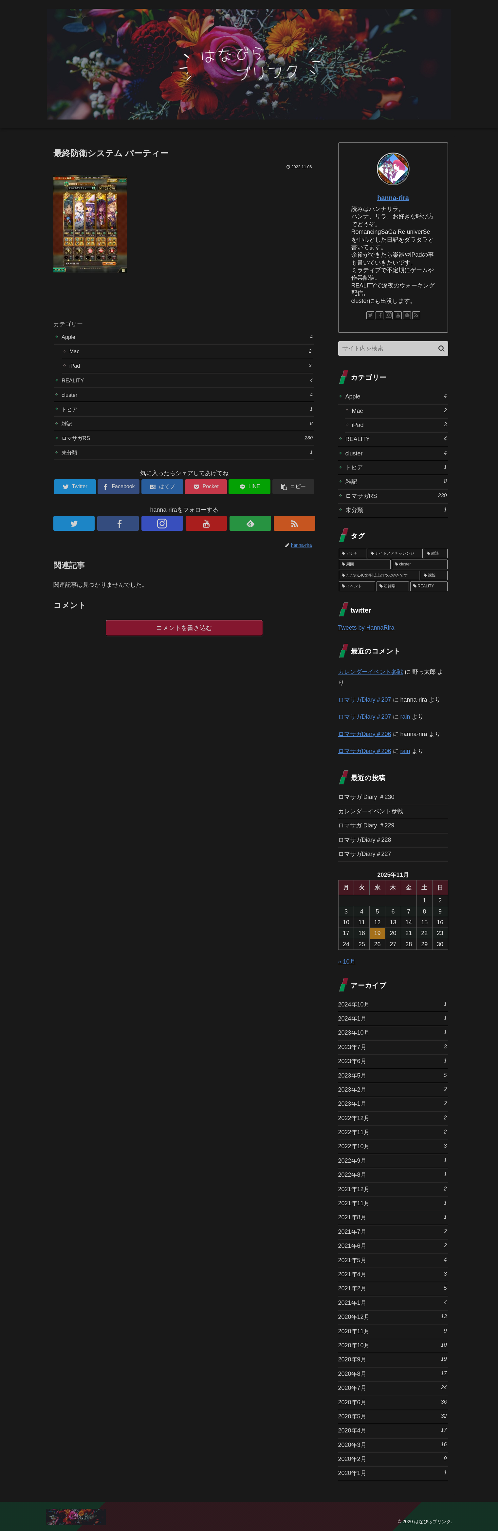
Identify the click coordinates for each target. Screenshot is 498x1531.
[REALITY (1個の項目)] (428, 586)
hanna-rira (393, 197)
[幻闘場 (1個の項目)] (393, 586)
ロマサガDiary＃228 (364, 840)
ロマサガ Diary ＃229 (366, 825)
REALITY (187, 383)
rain (405, 716)
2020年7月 (392, 1387)
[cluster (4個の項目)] (420, 564)
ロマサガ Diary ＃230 (366, 797)
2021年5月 (392, 1259)
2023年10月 (392, 1032)
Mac (190, 352)
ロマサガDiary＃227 (364, 854)
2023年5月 (392, 1075)
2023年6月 (392, 1060)
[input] (393, 348)
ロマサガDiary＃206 (364, 734)
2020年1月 (392, 1472)
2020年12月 (392, 1316)
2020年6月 (392, 1402)
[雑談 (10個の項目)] (436, 554)
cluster (187, 398)
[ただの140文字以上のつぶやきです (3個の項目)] (379, 576)
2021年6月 (392, 1245)
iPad (190, 368)
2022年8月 (392, 1174)
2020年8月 (392, 1373)
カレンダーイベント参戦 (370, 672)
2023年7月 (392, 1046)
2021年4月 (392, 1274)
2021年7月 (392, 1231)
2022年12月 (392, 1117)
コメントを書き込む (184, 637)
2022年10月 (392, 1146)
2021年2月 (392, 1288)
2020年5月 (392, 1416)
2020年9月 (392, 1359)
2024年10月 (392, 1004)
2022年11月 (392, 1131)
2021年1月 (392, 1302)
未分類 (187, 460)
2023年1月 (392, 1103)
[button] (441, 348)
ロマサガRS (187, 445)
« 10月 (347, 961)
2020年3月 (392, 1444)
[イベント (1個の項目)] (357, 586)
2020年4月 (392, 1430)
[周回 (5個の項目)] (365, 564)
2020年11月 (392, 1331)
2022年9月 (392, 1160)
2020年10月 (392, 1345)
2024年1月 (392, 1018)
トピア (187, 414)
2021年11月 (392, 1203)
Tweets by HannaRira (366, 627)
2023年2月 (392, 1089)
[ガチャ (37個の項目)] (352, 554)
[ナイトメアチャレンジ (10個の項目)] (395, 554)
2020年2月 (392, 1458)
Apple (187, 337)
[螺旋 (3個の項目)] (434, 576)
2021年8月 (392, 1217)
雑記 (187, 429)
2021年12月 (392, 1188)
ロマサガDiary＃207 (364, 699)
